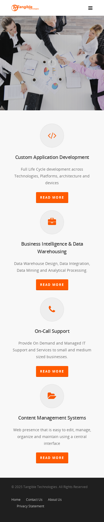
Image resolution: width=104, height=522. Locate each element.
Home (16, 499)
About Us (55, 499)
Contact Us (34, 499)
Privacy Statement (30, 506)
